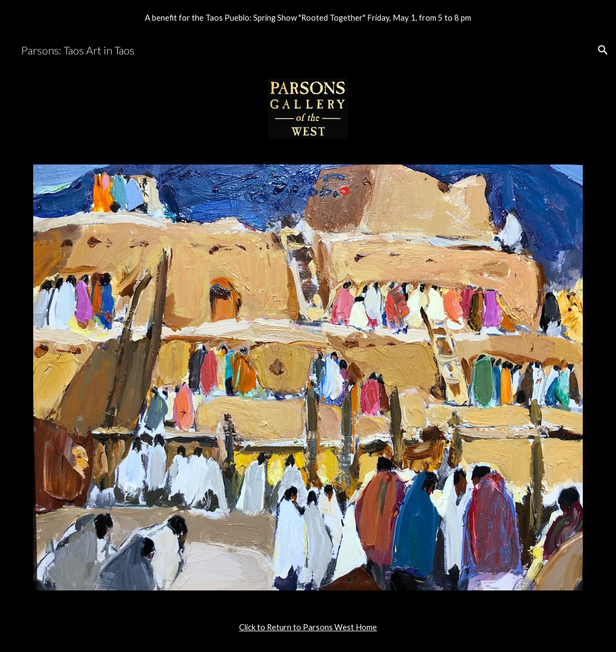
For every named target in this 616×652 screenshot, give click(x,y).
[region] (308, 17)
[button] (603, 50)
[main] (308, 627)
